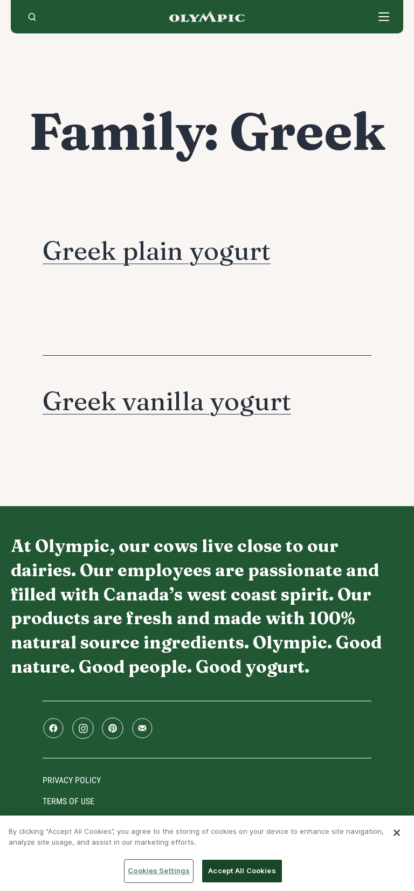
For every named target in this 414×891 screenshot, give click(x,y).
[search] (32, 17)
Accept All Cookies (241, 870)
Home (207, 16)
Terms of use (68, 801)
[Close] (397, 833)
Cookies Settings (159, 870)
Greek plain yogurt (157, 250)
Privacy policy (72, 780)
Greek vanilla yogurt (167, 401)
